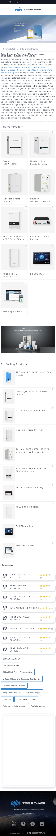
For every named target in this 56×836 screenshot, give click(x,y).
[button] (21, 41)
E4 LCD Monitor (39, 274)
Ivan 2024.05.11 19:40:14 (24, 608)
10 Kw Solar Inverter (30, 67)
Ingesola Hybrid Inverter (12, 200)
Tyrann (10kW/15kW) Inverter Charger (12, 162)
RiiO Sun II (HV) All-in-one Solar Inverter (34, 373)
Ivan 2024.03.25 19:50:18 (24, 628)
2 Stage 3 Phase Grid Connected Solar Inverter (21, 679)
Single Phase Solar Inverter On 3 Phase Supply (21, 693)
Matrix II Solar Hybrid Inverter (38, 162)
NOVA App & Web (12, 312)
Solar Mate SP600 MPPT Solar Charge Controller (14, 237)
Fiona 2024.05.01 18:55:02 (20, 618)
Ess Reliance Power (11, 665)
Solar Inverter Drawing (29, 49)
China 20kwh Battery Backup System (17, 672)
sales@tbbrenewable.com (28, 813)
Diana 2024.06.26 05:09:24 (20, 597)
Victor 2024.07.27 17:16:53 (20, 576)
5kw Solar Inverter (12, 67)
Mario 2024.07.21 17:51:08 (20, 586)
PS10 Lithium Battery (10, 275)
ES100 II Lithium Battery (39, 237)
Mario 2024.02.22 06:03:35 (20, 649)
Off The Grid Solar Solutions (14, 686)
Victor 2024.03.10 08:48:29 (20, 638)
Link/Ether (7, 699)
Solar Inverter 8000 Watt (26, 699)
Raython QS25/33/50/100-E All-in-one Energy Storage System (40, 200)
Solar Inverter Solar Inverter (14, 706)
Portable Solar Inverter (19, 70)
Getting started (9, 49)
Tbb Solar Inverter (38, 706)
